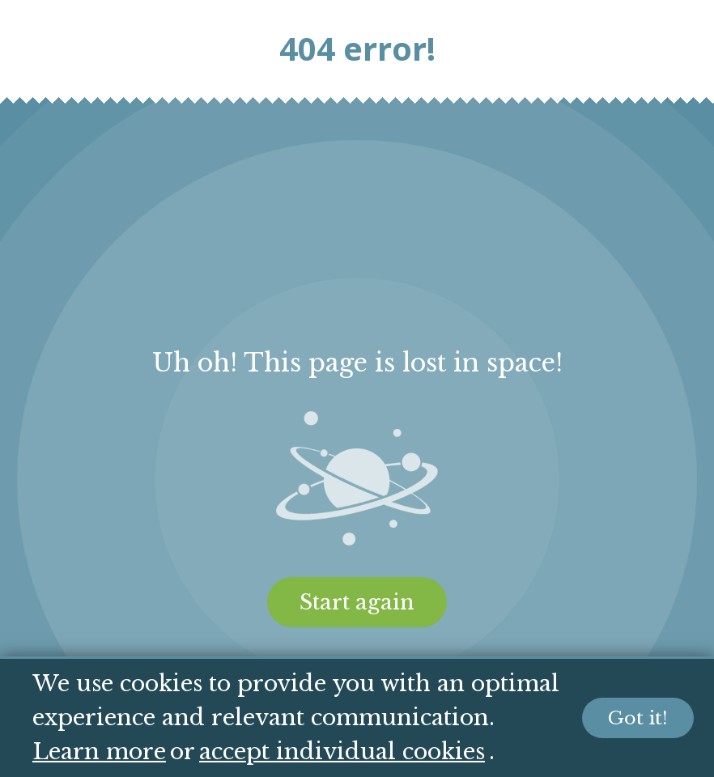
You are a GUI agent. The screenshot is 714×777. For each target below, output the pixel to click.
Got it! (638, 718)
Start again (357, 602)
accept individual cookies (342, 751)
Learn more (99, 751)
